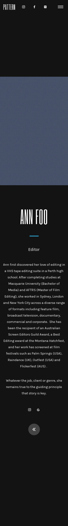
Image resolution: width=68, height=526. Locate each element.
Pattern (9, 6)
